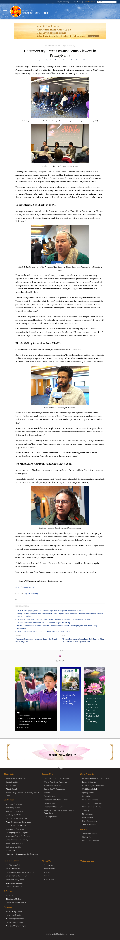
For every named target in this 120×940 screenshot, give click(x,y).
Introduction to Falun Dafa (16, 778)
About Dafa (9, 773)
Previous (18, 635)
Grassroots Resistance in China (17, 876)
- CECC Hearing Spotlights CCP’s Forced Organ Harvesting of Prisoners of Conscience (49, 610)
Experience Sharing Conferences (18, 836)
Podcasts (8, 907)
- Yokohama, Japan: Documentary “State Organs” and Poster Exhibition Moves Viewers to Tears (53, 619)
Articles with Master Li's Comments (19, 843)
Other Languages (89, 2)
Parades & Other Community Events (96, 778)
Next (63, 635)
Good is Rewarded (13, 865)
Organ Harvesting (68, 45)
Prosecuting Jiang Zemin (15, 879)
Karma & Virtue (11, 860)
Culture (83, 829)
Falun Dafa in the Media (91, 806)
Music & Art (86, 837)
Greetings (86, 810)
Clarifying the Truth (13, 815)
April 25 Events (88, 792)
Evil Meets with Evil (13, 868)
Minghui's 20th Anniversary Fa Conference (22, 854)
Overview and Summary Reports (56, 778)
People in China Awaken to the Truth (20, 872)
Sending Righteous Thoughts (17, 832)
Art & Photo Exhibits (90, 799)
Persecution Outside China (54, 806)
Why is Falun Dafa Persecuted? (55, 782)
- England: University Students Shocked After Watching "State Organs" (43, 631)
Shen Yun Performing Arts (92, 803)
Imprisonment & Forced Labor (55, 799)
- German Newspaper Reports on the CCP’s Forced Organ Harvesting (42, 622)
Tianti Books (77, 2)
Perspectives (10, 850)
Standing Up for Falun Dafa (16, 818)
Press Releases (87, 817)
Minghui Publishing (63, 2)
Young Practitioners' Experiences (18, 822)
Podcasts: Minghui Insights (16, 926)
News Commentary (89, 821)
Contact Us (48, 865)
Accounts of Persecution (53, 785)
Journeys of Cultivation (15, 811)
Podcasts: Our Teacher (14, 922)
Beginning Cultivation (14, 804)
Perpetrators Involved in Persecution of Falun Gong (59, 811)
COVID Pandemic (89, 824)
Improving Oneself (13, 807)
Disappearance (49, 803)
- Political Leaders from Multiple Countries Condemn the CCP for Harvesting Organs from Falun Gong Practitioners (56, 626)
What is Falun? (11, 789)
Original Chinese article (24, 587)
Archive (47, 872)
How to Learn (11, 785)
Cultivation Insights (13, 847)
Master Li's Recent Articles (16, 902)
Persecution (55, 45)
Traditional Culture (89, 833)
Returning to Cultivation (15, 829)
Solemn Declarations (14, 886)
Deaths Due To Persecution (54, 789)
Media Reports (87, 814)
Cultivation (9, 799)
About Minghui (49, 868)
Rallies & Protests (89, 782)
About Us (46, 860)
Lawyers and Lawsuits (14, 883)
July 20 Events (87, 796)
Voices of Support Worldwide (93, 785)
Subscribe (47, 876)
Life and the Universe (90, 840)
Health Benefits (12, 782)
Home (47, 45)
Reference (8, 891)
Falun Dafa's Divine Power (16, 825)
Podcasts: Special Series (15, 918)
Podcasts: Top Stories (14, 911)
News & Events (87, 773)
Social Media (49, 879)
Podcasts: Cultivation (14, 915)
